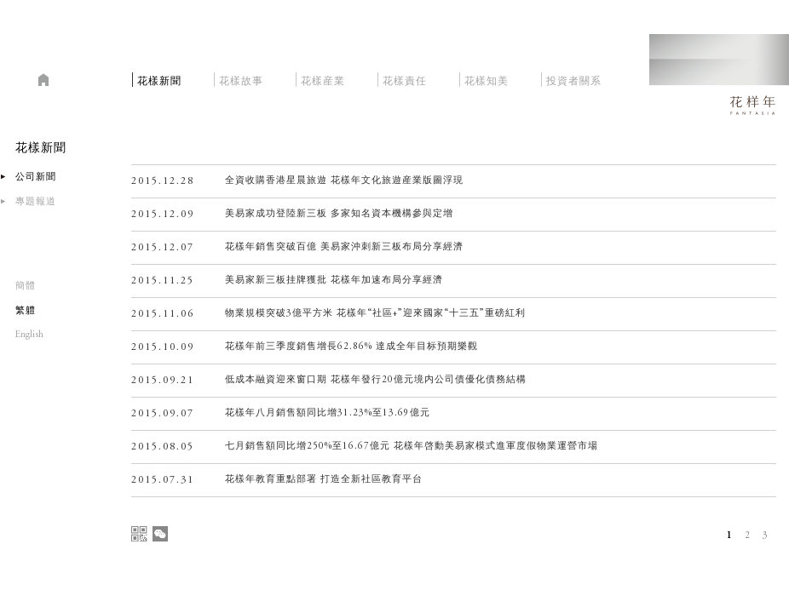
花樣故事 (241, 79)
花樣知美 (486, 79)
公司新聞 (35, 177)
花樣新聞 (159, 79)
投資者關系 (574, 79)
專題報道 (35, 202)
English (29, 335)
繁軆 (25, 311)
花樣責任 (405, 79)
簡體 (25, 286)
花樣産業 (323, 79)
